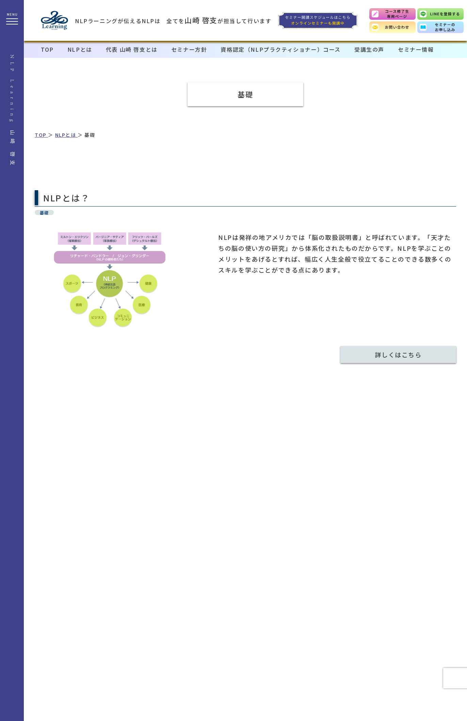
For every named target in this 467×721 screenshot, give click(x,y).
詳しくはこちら (398, 354)
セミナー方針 (189, 49)
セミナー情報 (416, 49)
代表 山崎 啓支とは (132, 49)
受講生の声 (369, 49)
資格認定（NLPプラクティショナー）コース (281, 49)
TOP (47, 49)
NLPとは (79, 49)
